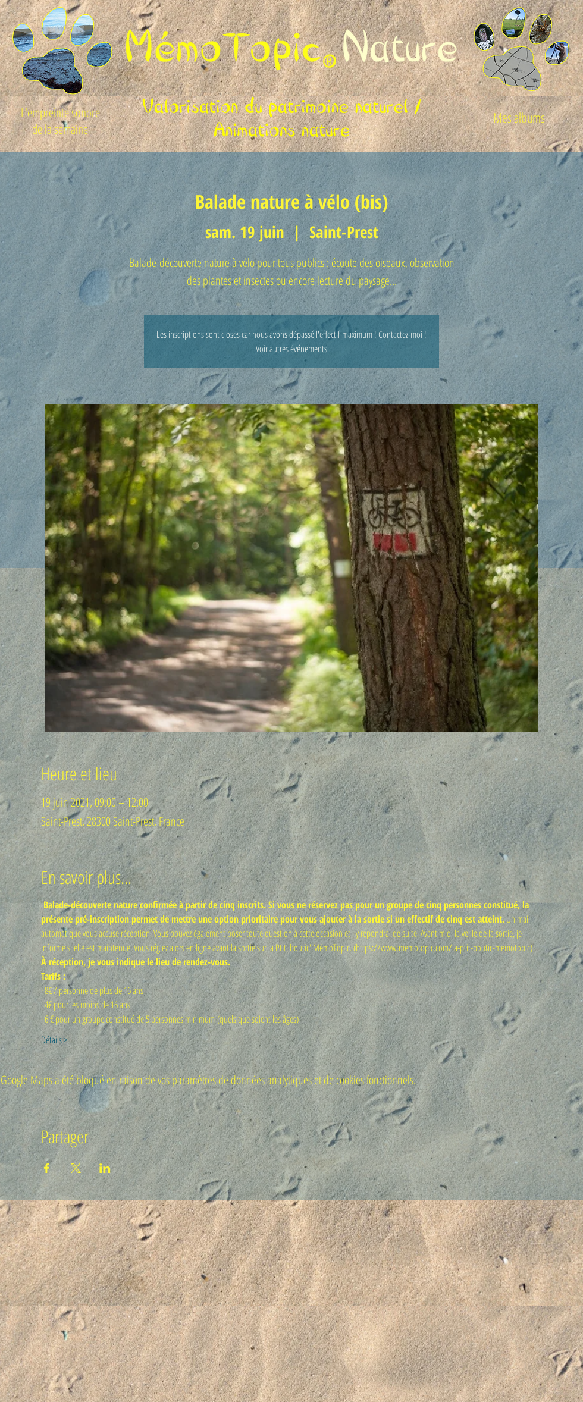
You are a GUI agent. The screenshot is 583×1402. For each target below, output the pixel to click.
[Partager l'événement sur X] (76, 1168)
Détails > (54, 1039)
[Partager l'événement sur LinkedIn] (105, 1168)
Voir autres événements (291, 348)
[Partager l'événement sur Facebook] (46, 1168)
